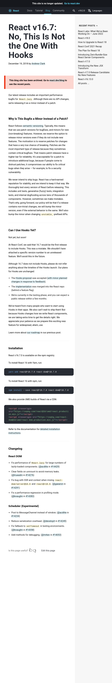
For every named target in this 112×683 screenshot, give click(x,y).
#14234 (15, 516)
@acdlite (43, 466)
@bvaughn (17, 496)
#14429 (55, 466)
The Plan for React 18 (89, 50)
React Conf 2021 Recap (90, 46)
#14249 (62, 521)
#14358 (30, 530)
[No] (34, 550)
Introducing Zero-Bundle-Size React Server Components (92, 56)
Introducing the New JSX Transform (90, 67)
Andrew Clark (38, 63)
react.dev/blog (57, 80)
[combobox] (73, 10)
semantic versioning (33, 126)
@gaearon (58, 484)
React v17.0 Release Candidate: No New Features (94, 73)
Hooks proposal (24, 278)
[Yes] (30, 550)
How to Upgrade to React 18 (92, 42)
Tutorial (39, 10)
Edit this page (48, 550)
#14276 (30, 475)
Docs (29, 10)
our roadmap (33, 332)
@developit (49, 521)
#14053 (57, 534)
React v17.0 (84, 61)
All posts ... (83, 83)
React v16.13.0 (85, 79)
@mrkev (46, 534)
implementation (24, 286)
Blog (47, 11)
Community (58, 10)
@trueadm (17, 475)
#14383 (30, 496)
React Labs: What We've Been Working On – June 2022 (93, 32)
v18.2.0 (81, 11)
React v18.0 (84, 38)
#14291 (15, 487)
